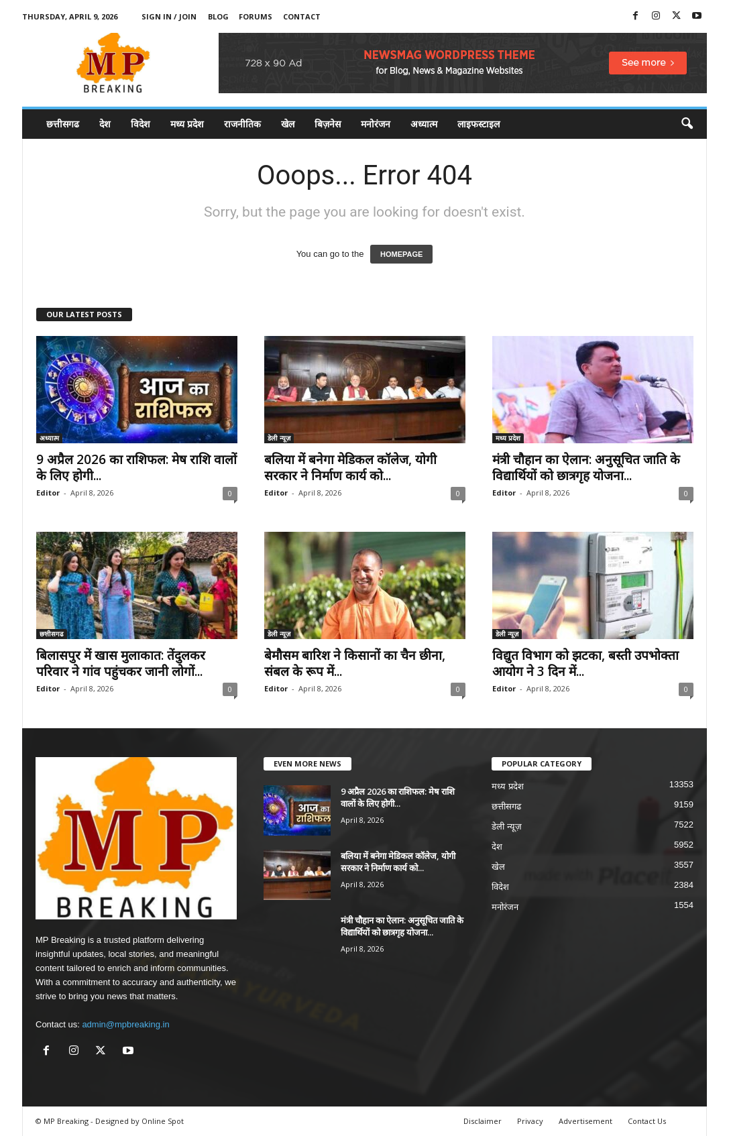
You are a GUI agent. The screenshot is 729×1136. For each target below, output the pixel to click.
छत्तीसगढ (62, 123)
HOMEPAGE (401, 254)
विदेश (140, 123)
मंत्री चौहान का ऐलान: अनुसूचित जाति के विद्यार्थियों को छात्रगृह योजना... (586, 467)
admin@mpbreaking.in (125, 1024)
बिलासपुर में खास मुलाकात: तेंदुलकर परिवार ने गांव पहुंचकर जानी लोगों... (120, 663)
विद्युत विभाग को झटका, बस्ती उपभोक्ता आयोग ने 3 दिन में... (585, 663)
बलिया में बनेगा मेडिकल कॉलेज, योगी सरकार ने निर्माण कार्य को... (350, 467)
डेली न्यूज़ (279, 438)
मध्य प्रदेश (187, 123)
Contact (302, 16)
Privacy (530, 1121)
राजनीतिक (242, 123)
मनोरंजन (375, 123)
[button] (687, 124)
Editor (48, 493)
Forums (255, 16)
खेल (287, 123)
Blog (218, 16)
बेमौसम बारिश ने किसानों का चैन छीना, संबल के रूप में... (354, 663)
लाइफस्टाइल (478, 123)
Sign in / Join (169, 16)
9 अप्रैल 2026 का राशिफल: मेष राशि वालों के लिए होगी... (136, 467)
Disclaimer (482, 1121)
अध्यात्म (423, 123)
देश (105, 123)
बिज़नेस (328, 123)
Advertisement (585, 1121)
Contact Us (647, 1121)
